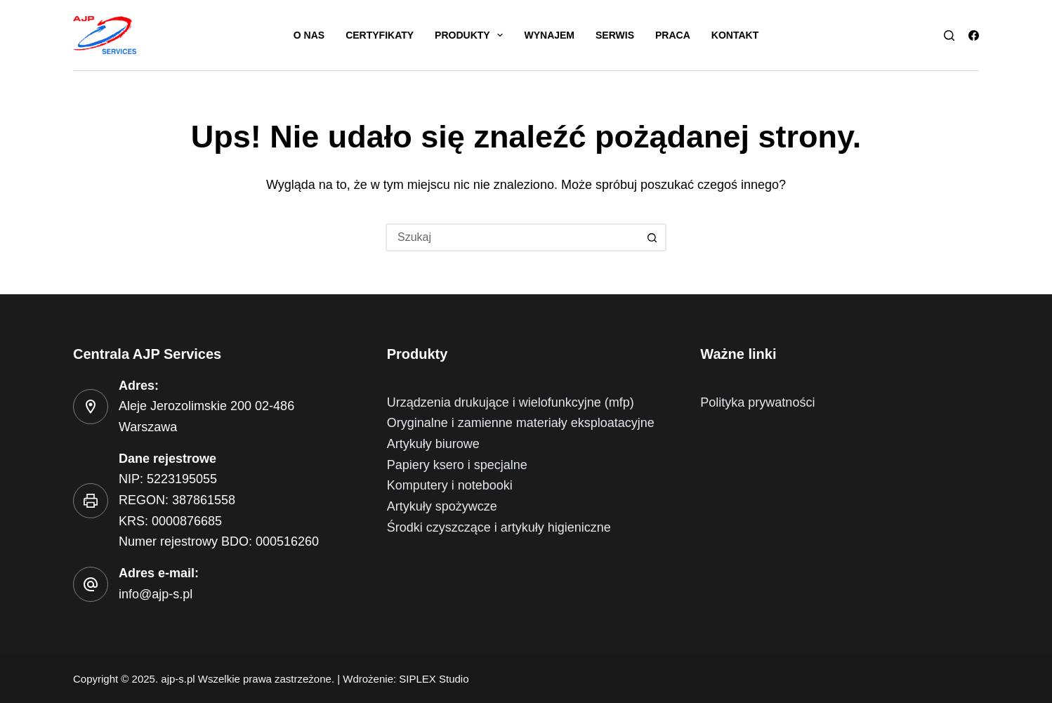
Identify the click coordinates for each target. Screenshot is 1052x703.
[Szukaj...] (512, 237)
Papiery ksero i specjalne (457, 465)
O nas (309, 35)
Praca (672, 35)
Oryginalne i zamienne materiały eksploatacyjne (521, 423)
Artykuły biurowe (433, 444)
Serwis (615, 35)
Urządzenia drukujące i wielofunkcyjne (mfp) (510, 402)
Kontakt (734, 35)
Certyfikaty (380, 35)
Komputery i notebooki (450, 485)
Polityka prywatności (757, 402)
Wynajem (549, 35)
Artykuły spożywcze (442, 506)
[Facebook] (973, 35)
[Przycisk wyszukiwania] (652, 237)
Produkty (471, 35)
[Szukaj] (949, 35)
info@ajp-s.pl (155, 594)
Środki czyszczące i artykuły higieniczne (499, 527)
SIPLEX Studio (433, 679)
